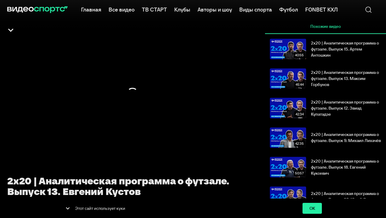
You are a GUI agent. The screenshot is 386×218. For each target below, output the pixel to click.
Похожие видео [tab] (325, 26)
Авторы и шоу (215, 9)
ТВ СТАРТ (154, 9)
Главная (91, 9)
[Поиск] (368, 9)
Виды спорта (256, 9)
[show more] (68, 208)
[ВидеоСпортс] (37, 10)
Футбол (289, 9)
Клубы (182, 9)
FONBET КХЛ (321, 9)
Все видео (121, 9)
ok (312, 208)
